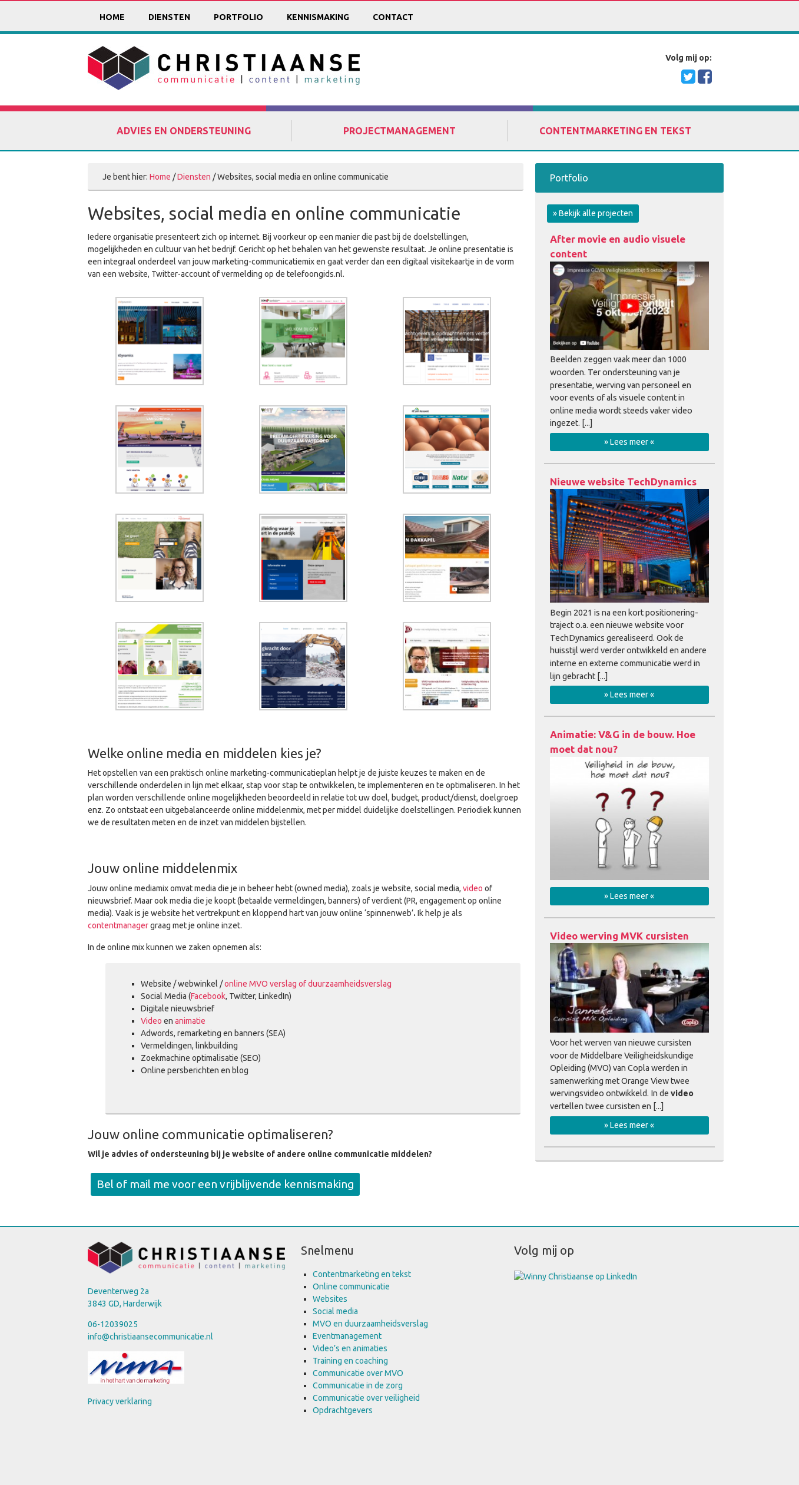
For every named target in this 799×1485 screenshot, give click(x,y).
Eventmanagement (347, 1336)
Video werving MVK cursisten (619, 935)
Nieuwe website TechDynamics (623, 481)
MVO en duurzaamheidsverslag (370, 1323)
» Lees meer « (629, 442)
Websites (330, 1299)
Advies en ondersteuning (184, 130)
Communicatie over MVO (358, 1373)
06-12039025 (113, 1324)
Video (151, 1021)
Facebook (208, 996)
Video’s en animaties (350, 1348)
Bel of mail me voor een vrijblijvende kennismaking (225, 1184)
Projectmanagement (399, 130)
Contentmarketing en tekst (615, 130)
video (473, 888)
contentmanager (118, 925)
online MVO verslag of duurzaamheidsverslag (308, 983)
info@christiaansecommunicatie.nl (150, 1336)
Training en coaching (350, 1360)
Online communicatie (351, 1286)
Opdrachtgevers (343, 1410)
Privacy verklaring (120, 1401)
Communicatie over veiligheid (366, 1398)
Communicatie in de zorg (358, 1385)
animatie (190, 1021)
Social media (335, 1311)
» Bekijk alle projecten (593, 213)
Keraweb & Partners (368, 1455)
